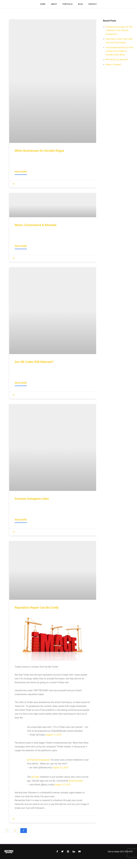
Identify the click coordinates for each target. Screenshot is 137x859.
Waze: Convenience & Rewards (36, 225)
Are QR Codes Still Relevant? (34, 362)
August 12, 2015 (60, 767)
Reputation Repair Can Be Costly (37, 607)
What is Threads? (114, 64)
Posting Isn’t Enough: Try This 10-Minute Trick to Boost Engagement (119, 30)
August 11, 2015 (53, 734)
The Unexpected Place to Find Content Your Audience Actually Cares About (119, 51)
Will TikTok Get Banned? (117, 59)
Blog (80, 4)
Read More (21, 171)
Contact (92, 4)
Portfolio (68, 4)
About (54, 4)
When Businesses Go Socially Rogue (39, 150)
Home (42, 4)
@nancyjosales (43, 760)
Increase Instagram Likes (32, 498)
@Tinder (31, 760)
